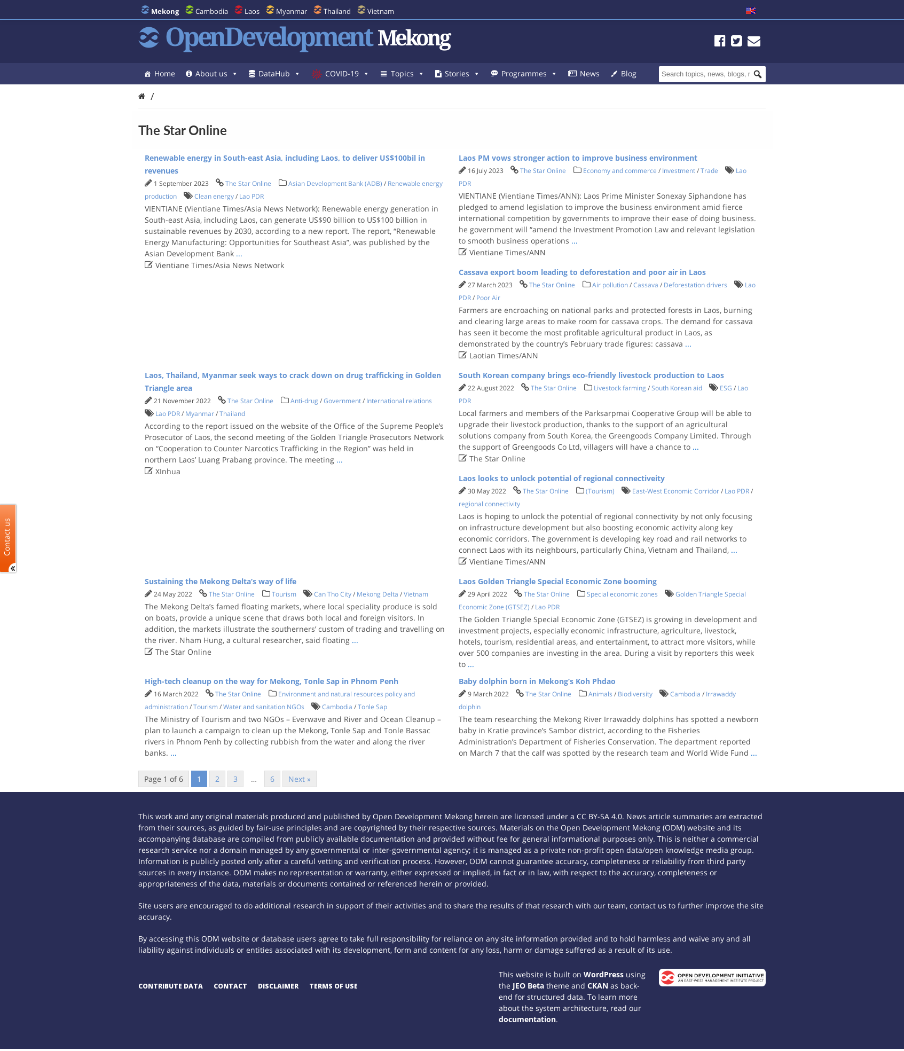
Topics (408, 73)
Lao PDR (251, 196)
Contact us (7, 536)
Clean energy (214, 196)
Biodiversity (635, 694)
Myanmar (291, 11)
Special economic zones (622, 594)
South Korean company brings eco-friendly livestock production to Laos (591, 375)
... (239, 253)
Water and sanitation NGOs (263, 706)
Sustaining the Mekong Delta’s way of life (220, 581)
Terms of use (333, 986)
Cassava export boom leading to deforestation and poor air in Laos (582, 272)
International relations (399, 400)
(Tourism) (600, 491)
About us (216, 73)
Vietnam (380, 11)
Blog (628, 73)
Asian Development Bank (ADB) (335, 183)
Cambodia (211, 11)
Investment (678, 170)
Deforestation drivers (695, 284)
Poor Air (488, 297)
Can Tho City (332, 594)
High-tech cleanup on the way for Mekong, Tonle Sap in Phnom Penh (271, 681)
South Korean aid (676, 388)
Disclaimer (278, 986)
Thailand (337, 11)
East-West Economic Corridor (675, 491)
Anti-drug (304, 400)
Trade (709, 170)
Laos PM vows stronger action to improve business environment (578, 158)
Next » (299, 779)
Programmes (529, 73)
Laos (252, 11)
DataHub (279, 73)
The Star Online (248, 183)
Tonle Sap (372, 706)
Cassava (645, 284)
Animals (600, 694)
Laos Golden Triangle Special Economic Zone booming (558, 581)
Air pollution (610, 284)
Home (164, 73)
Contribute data (170, 986)
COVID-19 (347, 73)
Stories (462, 73)
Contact (230, 986)
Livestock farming (620, 388)
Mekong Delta (377, 594)
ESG (726, 388)
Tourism (284, 594)
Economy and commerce (620, 170)
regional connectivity (489, 503)
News (590, 73)
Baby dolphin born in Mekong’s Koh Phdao (537, 681)
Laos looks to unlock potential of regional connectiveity (562, 478)
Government (342, 400)
